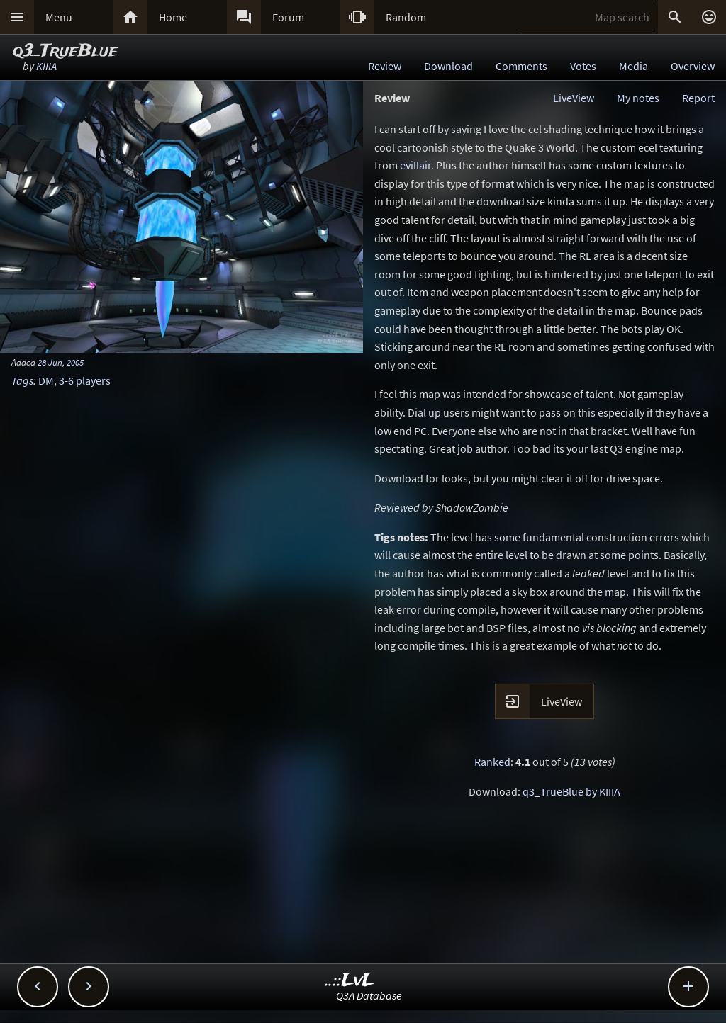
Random (406, 17)
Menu (58, 17)
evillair (415, 165)
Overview (693, 66)
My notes (638, 98)
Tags (22, 380)
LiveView (573, 98)
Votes (583, 66)
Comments (521, 66)
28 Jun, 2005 (61, 362)
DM (46, 380)
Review (384, 66)
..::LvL (350, 980)
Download (448, 66)
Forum (288, 17)
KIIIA (46, 66)
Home (173, 17)
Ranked (492, 761)
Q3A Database (369, 995)
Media (633, 66)
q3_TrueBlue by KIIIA (571, 791)
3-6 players (85, 380)
